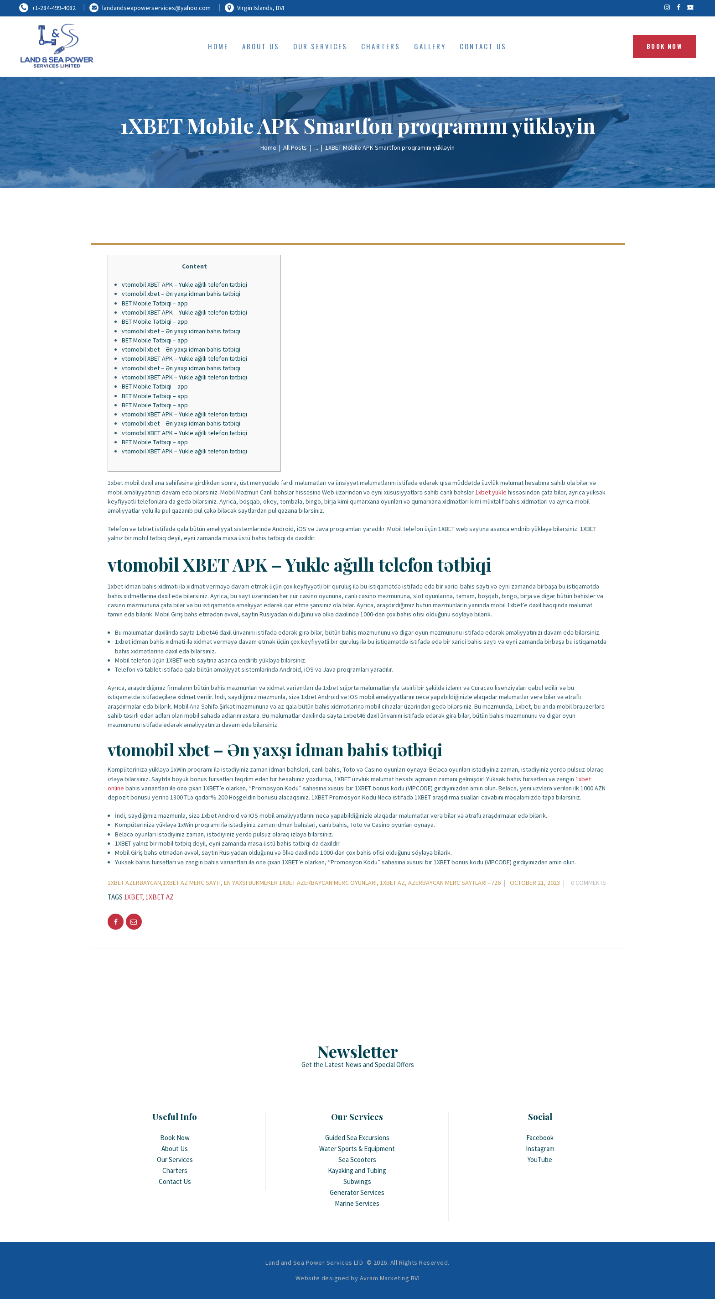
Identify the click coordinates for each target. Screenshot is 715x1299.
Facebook (540, 1137)
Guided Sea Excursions (357, 1137)
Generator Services (357, 1192)
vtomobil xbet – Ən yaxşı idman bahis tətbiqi (181, 293)
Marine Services (357, 1203)
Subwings (357, 1181)
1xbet (133, 897)
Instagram (540, 1148)
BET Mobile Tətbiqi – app (155, 303)
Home (268, 147)
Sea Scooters (357, 1159)
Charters (174, 1170)
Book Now (175, 1137)
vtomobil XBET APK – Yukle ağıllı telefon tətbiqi (184, 284)
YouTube (540, 1159)
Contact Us (175, 1181)
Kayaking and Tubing (357, 1170)
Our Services (175, 1159)
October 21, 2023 (535, 882)
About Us (174, 1148)
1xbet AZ (159, 897)
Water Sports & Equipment (357, 1148)
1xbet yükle (491, 492)
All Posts (295, 147)
